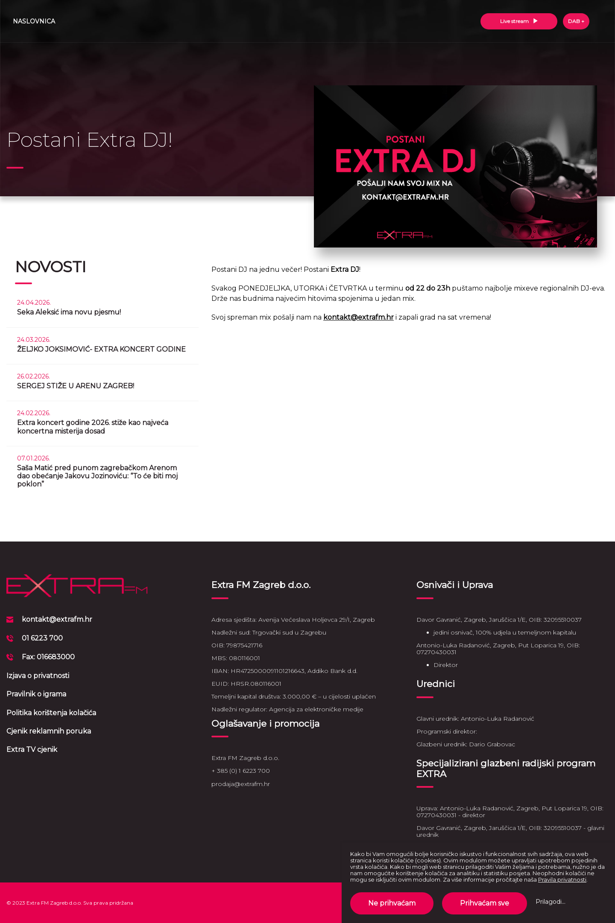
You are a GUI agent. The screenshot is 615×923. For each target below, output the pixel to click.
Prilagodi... (550, 901)
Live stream (519, 21)
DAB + (576, 21)
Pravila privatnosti (562, 879)
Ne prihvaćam (392, 903)
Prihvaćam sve (484, 903)
